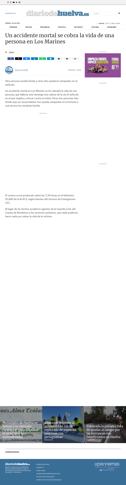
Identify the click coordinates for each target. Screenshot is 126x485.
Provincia (45, 27)
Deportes (78, 27)
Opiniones (112, 27)
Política (62, 27)
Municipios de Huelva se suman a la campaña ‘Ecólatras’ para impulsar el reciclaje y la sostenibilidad (20, 430)
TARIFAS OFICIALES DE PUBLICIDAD (48, 480)
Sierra (11, 52)
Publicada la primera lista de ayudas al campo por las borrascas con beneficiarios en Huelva (105, 431)
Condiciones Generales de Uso (48, 474)
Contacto (40, 467)
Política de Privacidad (45, 477)
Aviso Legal (40, 470)
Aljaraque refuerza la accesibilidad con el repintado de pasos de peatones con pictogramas (60, 430)
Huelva (28, 27)
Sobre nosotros (42, 464)
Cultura (95, 27)
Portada (13, 27)
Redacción (20, 70)
